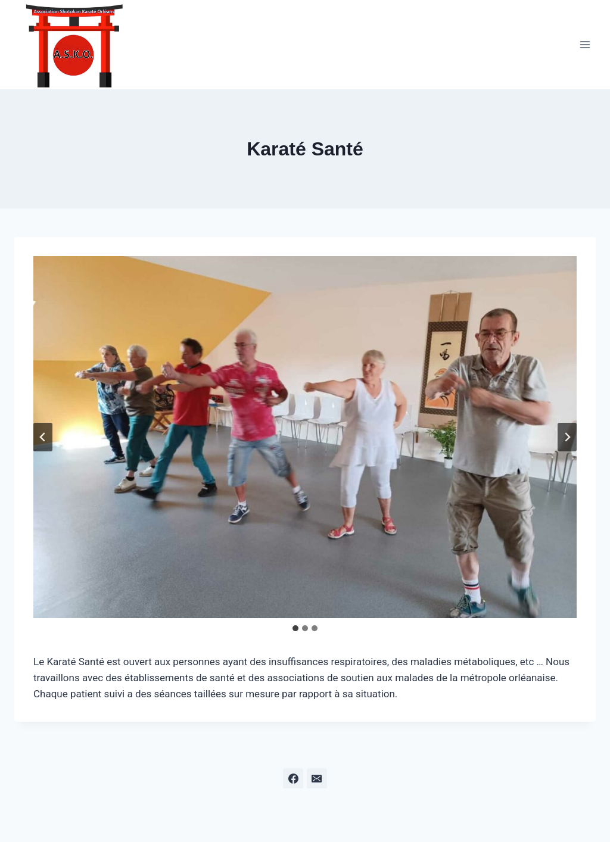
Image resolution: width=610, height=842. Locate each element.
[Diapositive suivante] (567, 437)
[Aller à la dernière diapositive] (42, 437)
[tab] (295, 628)
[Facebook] (293, 778)
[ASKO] (73, 44)
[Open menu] (585, 44)
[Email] (317, 778)
